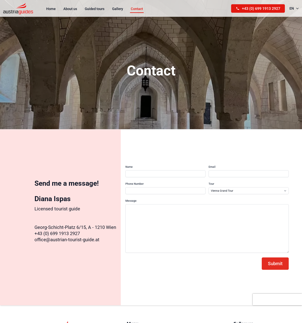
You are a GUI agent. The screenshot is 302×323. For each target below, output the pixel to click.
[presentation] (277, 299)
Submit (275, 263)
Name (129, 166)
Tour (211, 183)
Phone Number (134, 183)
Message (131, 200)
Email (212, 166)
